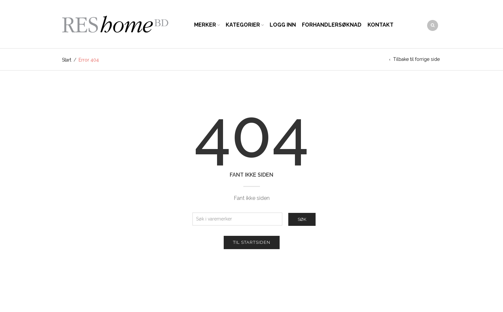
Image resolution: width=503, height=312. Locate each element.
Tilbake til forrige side (416, 59)
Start (66, 60)
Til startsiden (251, 242)
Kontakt (380, 25)
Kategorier (243, 25)
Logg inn (283, 25)
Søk (302, 219)
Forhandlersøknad (332, 25)
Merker (205, 25)
